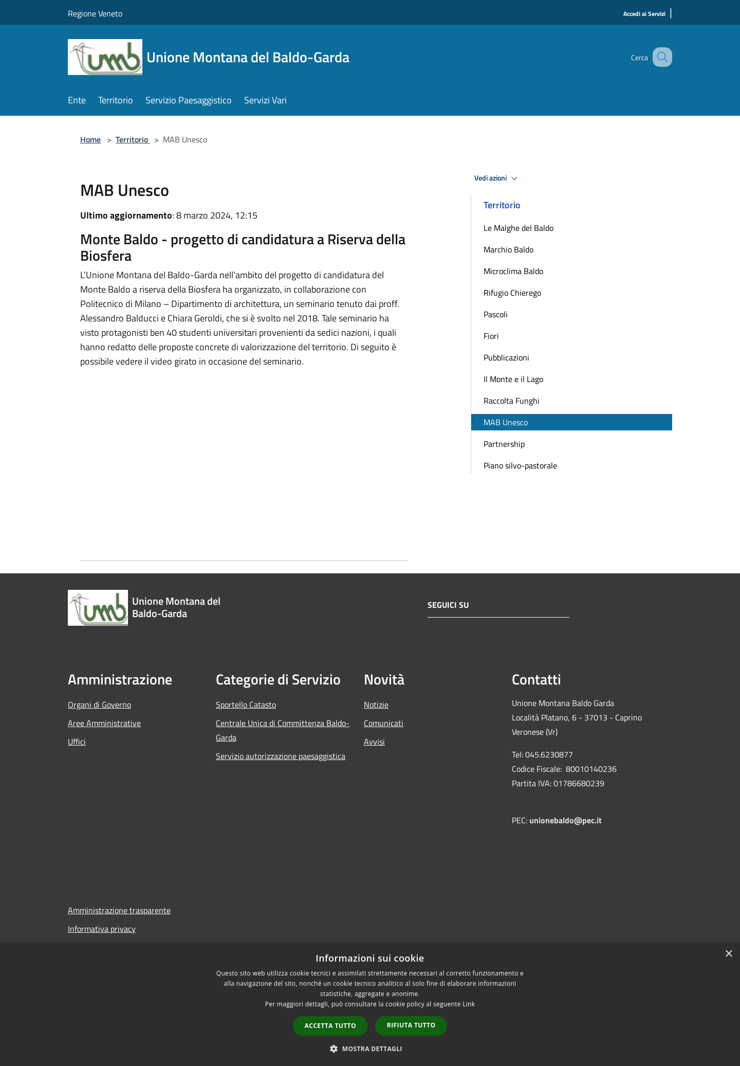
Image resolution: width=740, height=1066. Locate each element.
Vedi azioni (497, 178)
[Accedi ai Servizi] (644, 14)
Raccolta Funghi (512, 400)
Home (90, 139)
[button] (370, 1048)
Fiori (491, 336)
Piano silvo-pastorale (520, 465)
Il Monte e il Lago (513, 379)
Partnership (504, 444)
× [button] (728, 954)
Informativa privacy (102, 929)
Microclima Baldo (513, 271)
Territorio (133, 139)
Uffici (77, 741)
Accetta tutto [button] (330, 1025)
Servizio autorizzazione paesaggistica (280, 756)
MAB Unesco (506, 422)
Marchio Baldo (508, 249)
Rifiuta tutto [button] (411, 1025)
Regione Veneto (95, 13)
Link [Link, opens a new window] (468, 1004)
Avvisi (374, 741)
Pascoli (496, 314)
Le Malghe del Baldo (518, 228)
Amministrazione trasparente (119, 910)
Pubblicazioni (506, 357)
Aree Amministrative (104, 723)
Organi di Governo (99, 704)
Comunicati (383, 723)
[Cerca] (659, 57)
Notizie (376, 704)
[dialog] (370, 1004)
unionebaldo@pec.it (566, 820)
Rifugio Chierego (512, 292)
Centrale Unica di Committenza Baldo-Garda (282, 730)
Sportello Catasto (246, 704)
